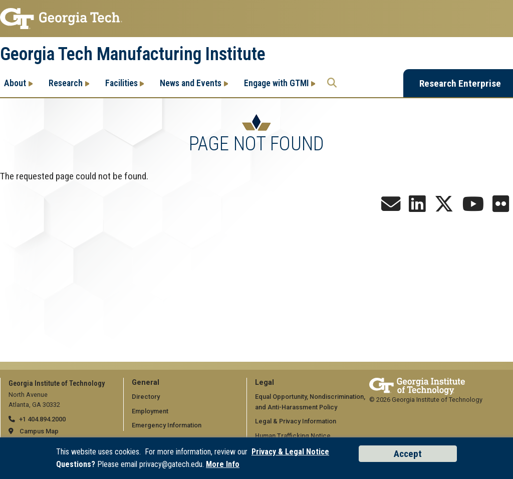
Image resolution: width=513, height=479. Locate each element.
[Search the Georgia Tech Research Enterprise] (332, 83)
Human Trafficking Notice (293, 435)
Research (66, 83)
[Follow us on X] (443, 207)
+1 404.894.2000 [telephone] (42, 419)
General (145, 382)
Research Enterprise (460, 83)
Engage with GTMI (276, 83)
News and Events (190, 83)
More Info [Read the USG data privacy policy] (222, 464)
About (15, 83)
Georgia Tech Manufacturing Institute (133, 54)
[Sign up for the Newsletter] (390, 207)
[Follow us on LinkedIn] (417, 207)
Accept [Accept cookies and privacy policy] (408, 453)
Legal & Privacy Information (295, 421)
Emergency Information (166, 425)
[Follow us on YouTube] (473, 207)
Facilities (121, 83)
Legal (264, 382)
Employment (150, 411)
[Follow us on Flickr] (500, 207)
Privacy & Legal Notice (290, 451)
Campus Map (39, 431)
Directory (146, 396)
